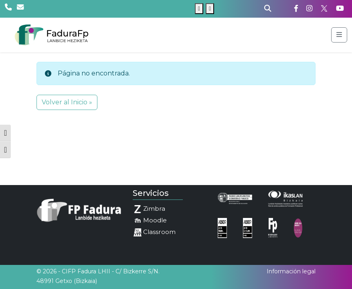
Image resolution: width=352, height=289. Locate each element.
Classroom (155, 232)
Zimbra (149, 209)
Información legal (291, 271)
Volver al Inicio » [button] (67, 102)
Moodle (150, 220)
